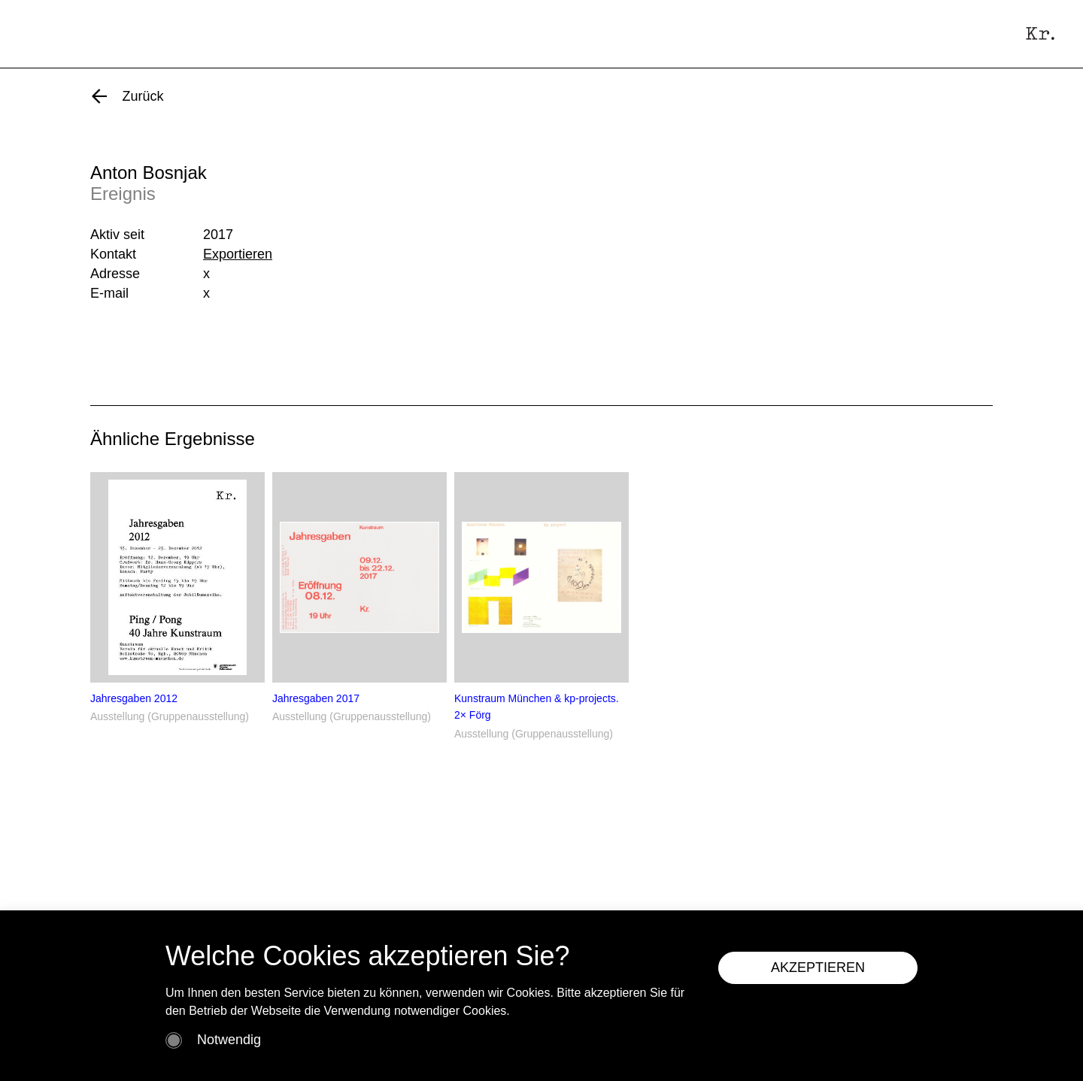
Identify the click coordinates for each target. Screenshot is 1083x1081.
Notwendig (229, 1039)
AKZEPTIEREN (818, 967)
